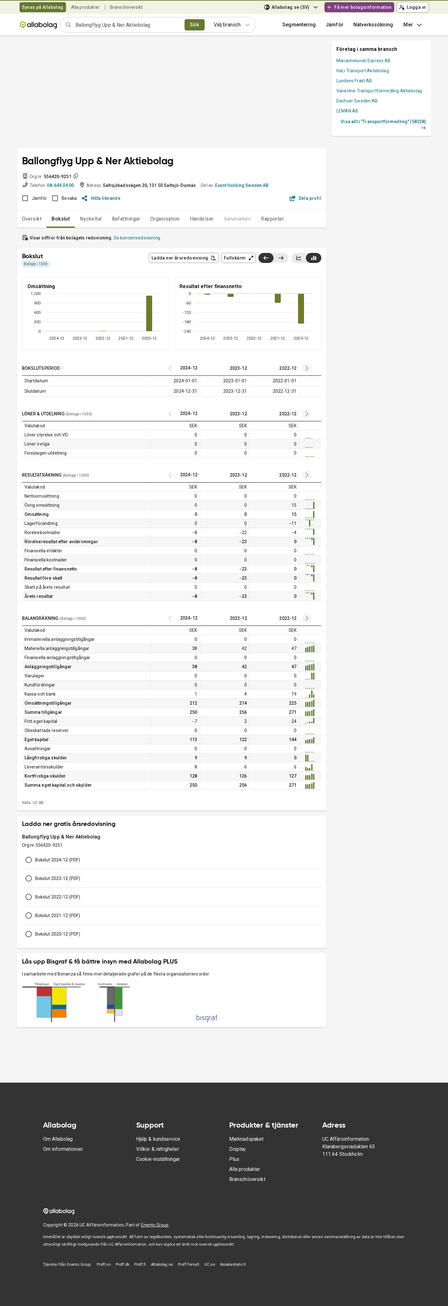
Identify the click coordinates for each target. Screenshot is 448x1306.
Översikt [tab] (32, 219)
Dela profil (305, 198)
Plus (234, 1159)
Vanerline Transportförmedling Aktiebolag (379, 90)
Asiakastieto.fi (233, 1264)
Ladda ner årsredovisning (184, 257)
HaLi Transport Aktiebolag (362, 70)
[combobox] (128, 25)
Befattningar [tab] (126, 219)
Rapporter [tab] (272, 219)
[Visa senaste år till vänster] (266, 258)
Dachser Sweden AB (357, 100)
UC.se (209, 1264)
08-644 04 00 (60, 185)
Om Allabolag (58, 1139)
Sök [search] (194, 25)
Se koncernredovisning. (137, 237)
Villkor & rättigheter (157, 1149)
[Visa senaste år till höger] (281, 258)
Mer (413, 25)
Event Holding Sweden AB (241, 185)
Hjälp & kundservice (158, 1139)
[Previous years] (306, 368)
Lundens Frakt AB (354, 80)
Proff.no (104, 1264)
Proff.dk (122, 1264)
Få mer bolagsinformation (359, 7)
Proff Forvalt (188, 1264)
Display (237, 1149)
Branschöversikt (126, 7)
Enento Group (155, 1224)
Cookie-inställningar (158, 1159)
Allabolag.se (162, 1264)
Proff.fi (140, 1264)
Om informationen (63, 1149)
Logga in (412, 7)
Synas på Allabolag (43, 7)
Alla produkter (85, 7)
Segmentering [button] (299, 25)
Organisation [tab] (165, 219)
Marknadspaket (246, 1139)
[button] (334, 25)
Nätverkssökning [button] (373, 25)
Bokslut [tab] (61, 219)
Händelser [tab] (202, 219)
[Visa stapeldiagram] (313, 258)
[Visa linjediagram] (298, 258)
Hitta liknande (101, 198)
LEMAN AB (347, 110)
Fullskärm (239, 257)
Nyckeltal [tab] (91, 219)
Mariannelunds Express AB (363, 60)
